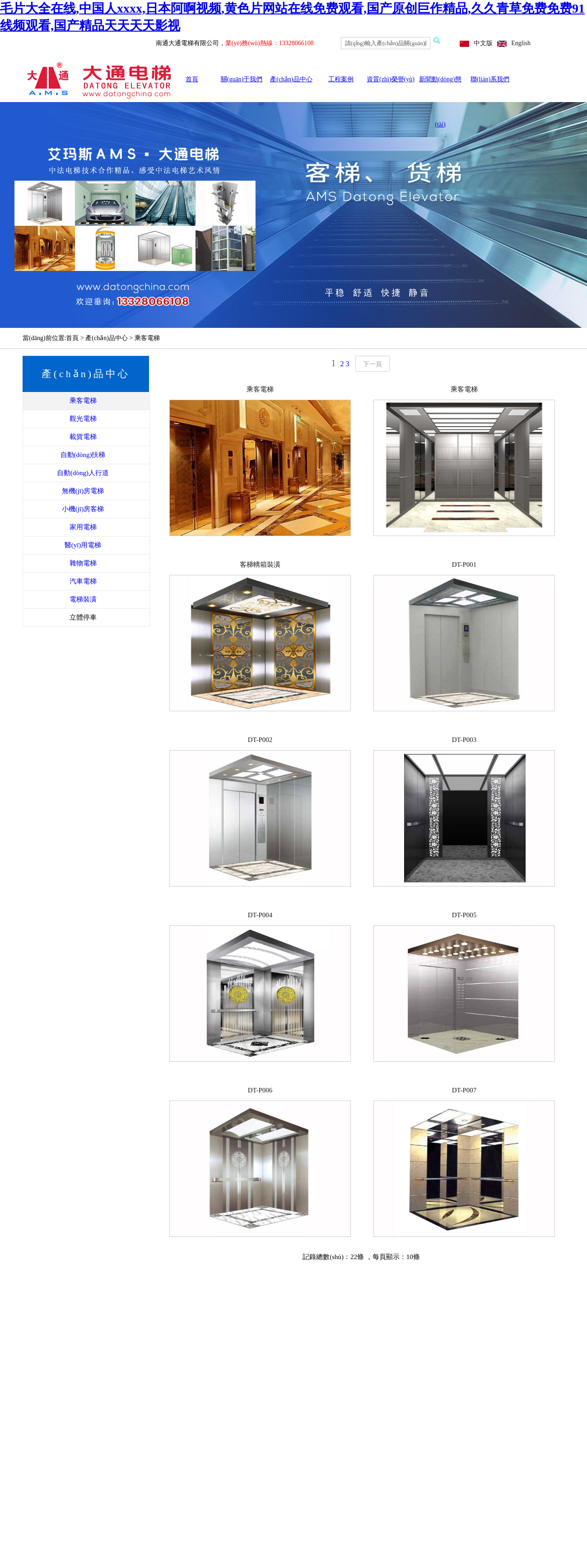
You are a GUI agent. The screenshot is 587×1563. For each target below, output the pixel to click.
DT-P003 (464, 739)
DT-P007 (464, 1090)
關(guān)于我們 (242, 79)
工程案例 (341, 79)
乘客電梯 (260, 389)
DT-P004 (260, 915)
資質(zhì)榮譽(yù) (391, 79)
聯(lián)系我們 (490, 79)
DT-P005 (464, 915)
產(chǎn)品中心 (291, 79)
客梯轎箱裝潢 (260, 564)
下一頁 (372, 364)
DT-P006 (260, 1090)
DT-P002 (260, 739)
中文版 (483, 43)
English (521, 43)
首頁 (192, 79)
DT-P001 (464, 564)
